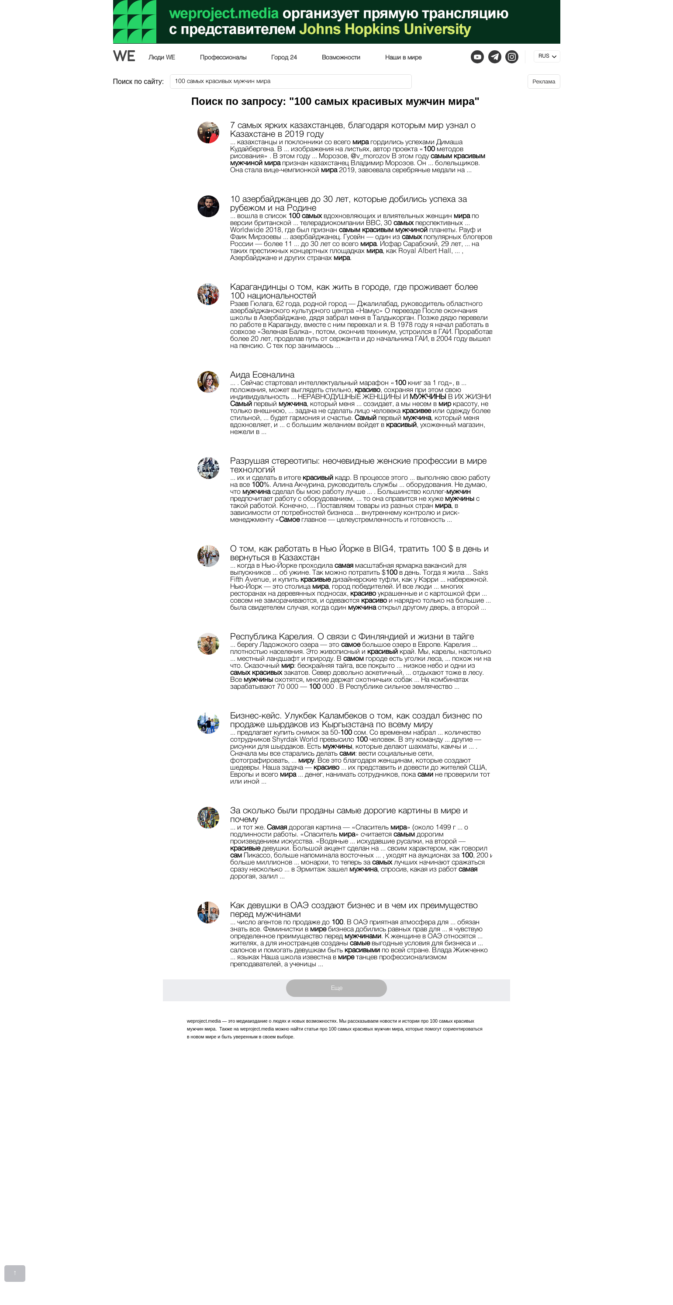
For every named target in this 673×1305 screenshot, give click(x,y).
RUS (543, 56)
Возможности (341, 58)
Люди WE (161, 58)
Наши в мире (403, 58)
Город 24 (284, 58)
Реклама (543, 81)
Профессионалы (223, 58)
